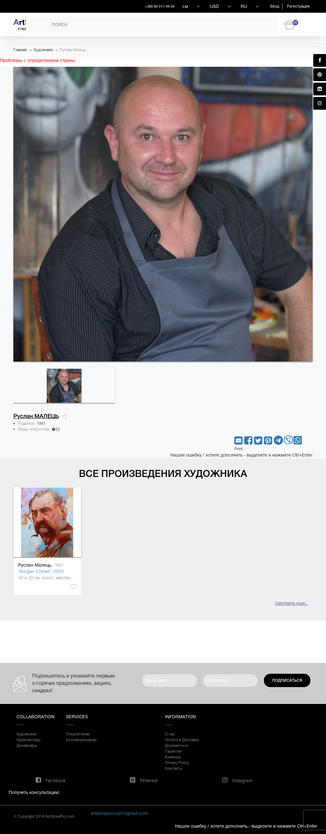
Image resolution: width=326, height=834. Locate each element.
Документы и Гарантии (176, 748)
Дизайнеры (27, 745)
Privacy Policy (177, 763)
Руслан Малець (73, 50)
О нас (170, 734)
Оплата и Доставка (182, 740)
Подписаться (287, 680)
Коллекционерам (81, 740)
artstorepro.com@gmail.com (119, 813)
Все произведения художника (163, 473)
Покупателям (77, 734)
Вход (274, 6)
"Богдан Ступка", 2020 (41, 571)
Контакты (173, 768)
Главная (20, 50)
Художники (43, 50)
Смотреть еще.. (291, 603)
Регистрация (298, 6)
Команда (173, 757)
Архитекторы (28, 740)
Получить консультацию (34, 792)
